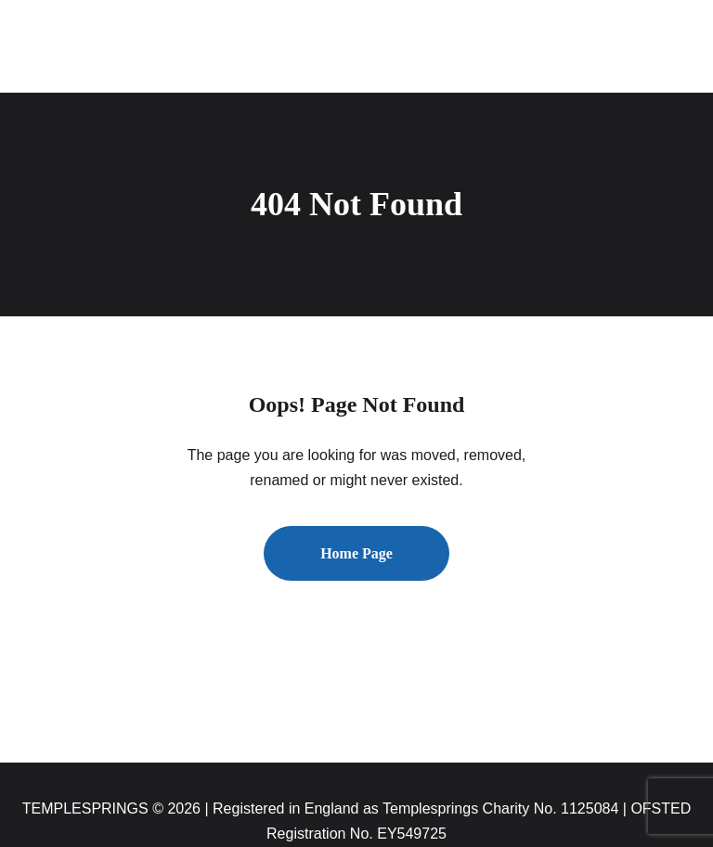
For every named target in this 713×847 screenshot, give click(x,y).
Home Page (356, 553)
